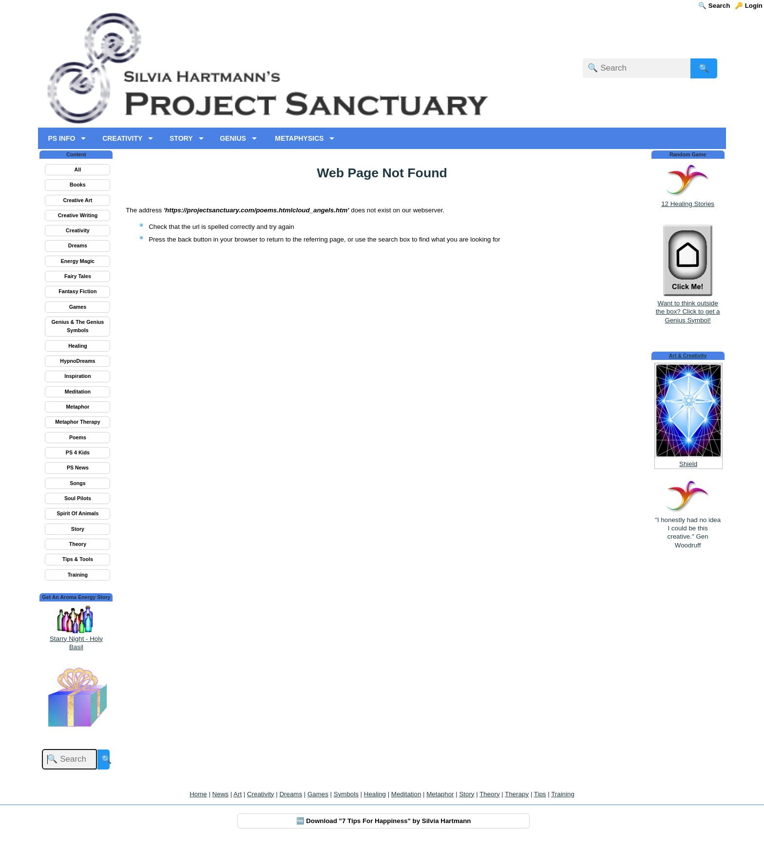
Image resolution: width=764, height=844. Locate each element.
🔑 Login (749, 5)
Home (198, 794)
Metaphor (77, 407)
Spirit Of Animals (77, 513)
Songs (78, 483)
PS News (78, 467)
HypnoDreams (77, 361)
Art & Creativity (688, 355)
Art (237, 794)
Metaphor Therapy (77, 422)
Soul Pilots (77, 498)
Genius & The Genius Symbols (78, 326)
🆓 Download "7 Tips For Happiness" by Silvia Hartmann (383, 821)
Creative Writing (78, 215)
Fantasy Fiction (77, 291)
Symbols (346, 794)
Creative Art (77, 200)
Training (78, 575)
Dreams (77, 245)
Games (78, 307)
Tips (540, 794)
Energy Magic (78, 261)
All (78, 169)
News (220, 794)
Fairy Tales (77, 276)
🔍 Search (714, 5)
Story (77, 529)
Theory (78, 544)
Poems (77, 437)
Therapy (517, 794)
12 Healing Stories (687, 203)
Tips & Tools (77, 559)
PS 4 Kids (78, 452)
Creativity (78, 230)
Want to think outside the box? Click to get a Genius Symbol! (688, 307)
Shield (688, 464)
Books (78, 185)
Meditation (78, 391)
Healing (77, 346)
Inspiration (77, 376)
